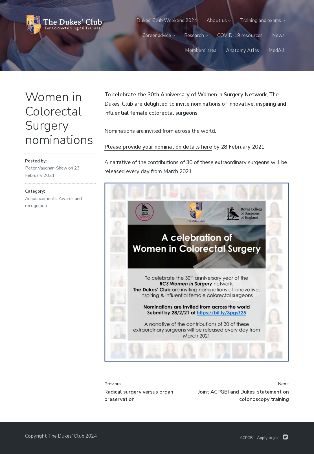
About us (217, 20)
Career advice (156, 35)
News (278, 35)
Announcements (41, 198)
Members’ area (200, 50)
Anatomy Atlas (242, 50)
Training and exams (260, 20)
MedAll (277, 50)
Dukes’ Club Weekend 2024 (167, 20)
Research (194, 35)
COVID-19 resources (240, 35)
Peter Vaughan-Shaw (46, 168)
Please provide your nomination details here (158, 147)
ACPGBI (247, 437)
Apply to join (268, 437)
